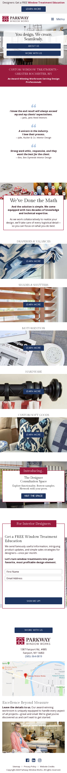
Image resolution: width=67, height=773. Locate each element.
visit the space (33, 496)
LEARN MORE (33, 9)
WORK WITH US (33, 53)
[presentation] (30, 588)
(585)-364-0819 (33, 656)
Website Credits (47, 766)
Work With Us (33, 630)
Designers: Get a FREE (34, 2)
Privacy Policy (30, 766)
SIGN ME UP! (33, 600)
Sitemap (16, 766)
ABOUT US (33, 46)
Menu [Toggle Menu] (58, 19)
